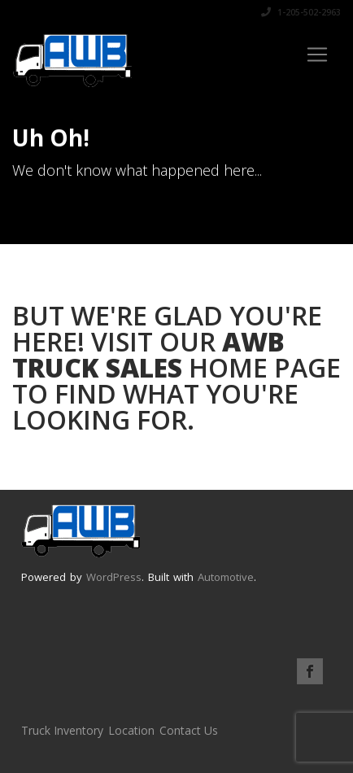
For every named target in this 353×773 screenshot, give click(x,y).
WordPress (114, 577)
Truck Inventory (62, 730)
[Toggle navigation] (317, 54)
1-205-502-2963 (301, 12)
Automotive (226, 577)
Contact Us (188, 730)
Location (131, 730)
